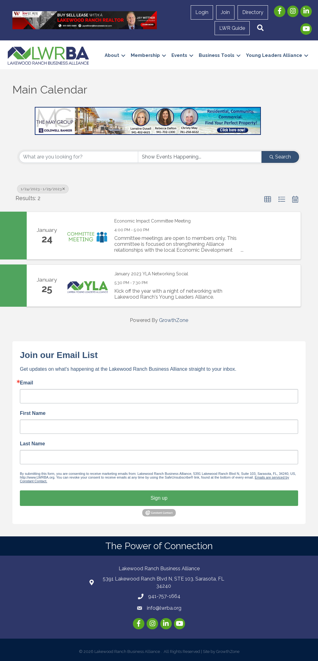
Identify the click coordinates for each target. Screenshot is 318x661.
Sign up (159, 498)
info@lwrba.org (164, 608)
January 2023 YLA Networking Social (151, 273)
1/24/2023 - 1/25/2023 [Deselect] (43, 189)
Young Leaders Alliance (274, 55)
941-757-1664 (164, 596)
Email (26, 382)
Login (201, 12)
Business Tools (216, 55)
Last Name (32, 443)
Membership (145, 55)
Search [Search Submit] (280, 157)
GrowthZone (173, 320)
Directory (252, 12)
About (112, 55)
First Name (33, 413)
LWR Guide (232, 28)
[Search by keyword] (78, 157)
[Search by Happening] (200, 157)
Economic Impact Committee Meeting (152, 220)
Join (225, 12)
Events (179, 55)
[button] (260, 28)
